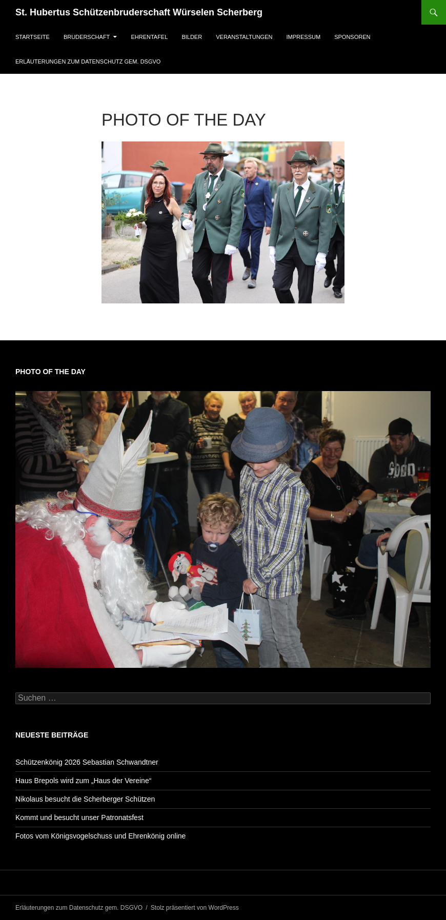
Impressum (304, 37)
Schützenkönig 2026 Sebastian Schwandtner (86, 762)
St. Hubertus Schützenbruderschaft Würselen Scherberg (138, 12)
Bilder (191, 37)
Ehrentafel (149, 37)
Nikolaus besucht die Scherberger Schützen (85, 799)
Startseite (32, 37)
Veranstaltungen (244, 37)
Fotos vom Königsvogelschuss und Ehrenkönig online (100, 836)
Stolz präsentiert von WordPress (195, 907)
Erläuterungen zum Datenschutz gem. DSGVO (87, 61)
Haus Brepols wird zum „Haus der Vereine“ (83, 780)
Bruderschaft (87, 37)
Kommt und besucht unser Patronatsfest (79, 817)
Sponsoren (352, 37)
